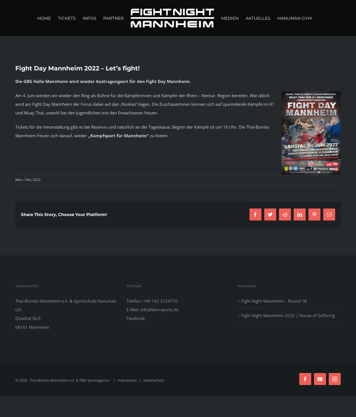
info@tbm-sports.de (159, 309)
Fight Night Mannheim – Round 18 (274, 301)
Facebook (136, 318)
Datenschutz (154, 380)
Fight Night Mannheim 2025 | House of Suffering (288, 315)
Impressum (127, 380)
